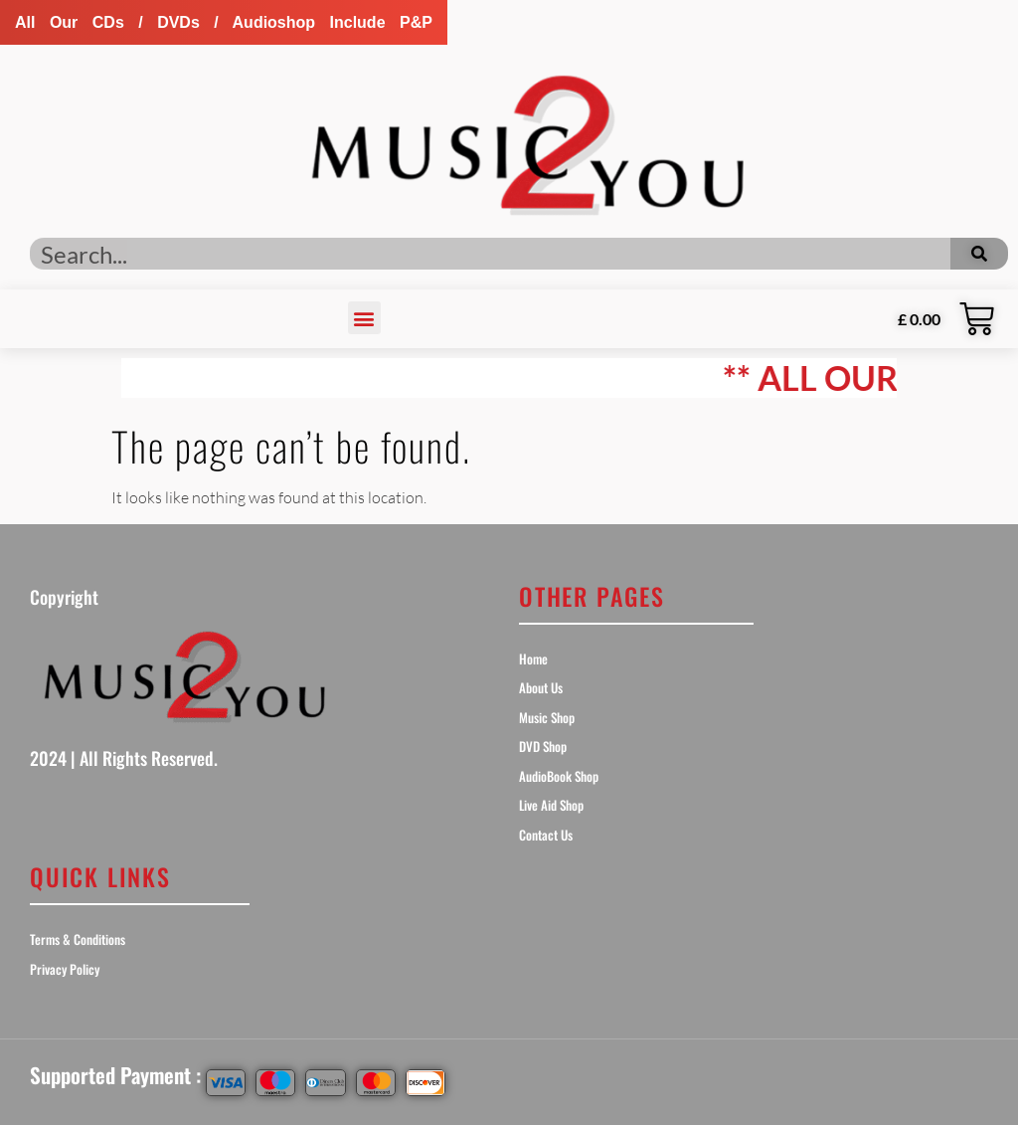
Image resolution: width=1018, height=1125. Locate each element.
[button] (223, 22)
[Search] (979, 254)
